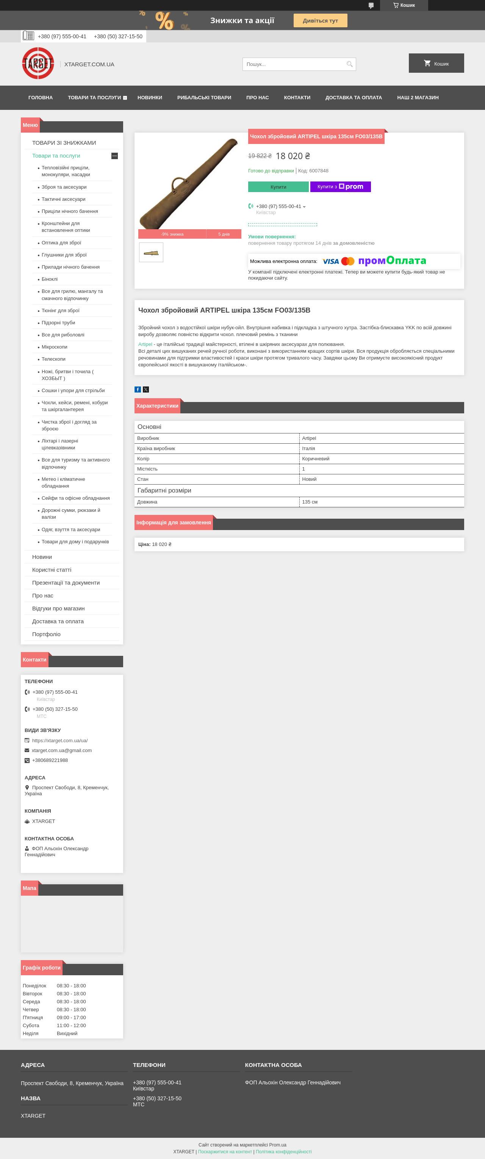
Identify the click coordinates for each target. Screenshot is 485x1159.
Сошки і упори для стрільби (73, 390)
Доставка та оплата (353, 97)
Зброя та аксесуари (64, 187)
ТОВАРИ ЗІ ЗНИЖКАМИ (64, 142)
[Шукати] (349, 64)
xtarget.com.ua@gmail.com (62, 750)
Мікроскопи (54, 347)
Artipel (145, 344)
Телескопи (54, 359)
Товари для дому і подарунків (75, 541)
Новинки (150, 97)
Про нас (257, 97)
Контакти (297, 97)
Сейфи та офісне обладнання (76, 498)
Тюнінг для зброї (61, 310)
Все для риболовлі (63, 335)
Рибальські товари (204, 97)
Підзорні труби (58, 322)
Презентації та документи (66, 582)
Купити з (340, 186)
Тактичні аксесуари (63, 199)
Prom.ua (277, 1145)
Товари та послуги (94, 97)
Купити (278, 187)
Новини (42, 557)
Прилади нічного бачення (71, 267)
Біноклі (50, 279)
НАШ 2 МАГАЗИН (417, 97)
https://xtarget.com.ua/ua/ (60, 740)
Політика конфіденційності (284, 1151)
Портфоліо (46, 634)
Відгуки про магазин (58, 608)
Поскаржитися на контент (225, 1151)
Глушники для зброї (64, 255)
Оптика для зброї (61, 243)
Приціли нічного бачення (70, 211)
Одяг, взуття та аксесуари (71, 529)
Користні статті (51, 569)
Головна (40, 97)
